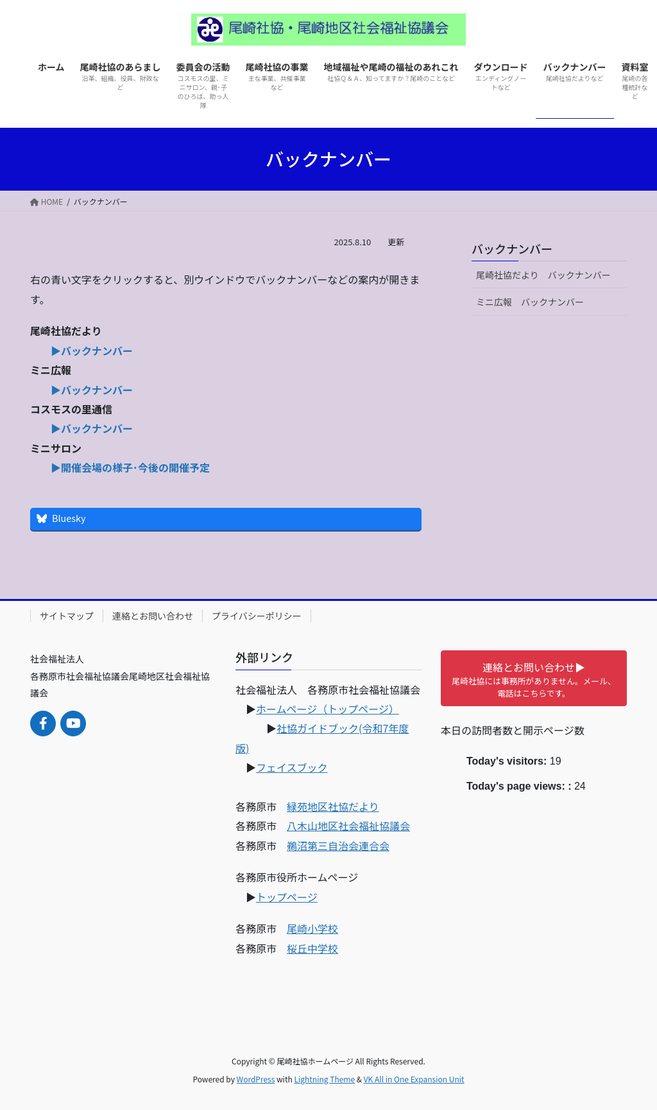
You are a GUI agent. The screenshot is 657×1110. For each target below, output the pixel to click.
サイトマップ (67, 615)
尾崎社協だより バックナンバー (548, 274)
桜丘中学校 (312, 948)
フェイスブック (292, 767)
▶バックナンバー (92, 350)
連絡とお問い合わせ (152, 615)
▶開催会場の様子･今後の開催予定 (130, 467)
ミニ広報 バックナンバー (530, 301)
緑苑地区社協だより (333, 806)
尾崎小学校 (312, 928)
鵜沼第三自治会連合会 (338, 845)
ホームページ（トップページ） (327, 708)
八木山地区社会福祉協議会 (348, 825)
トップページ (287, 897)
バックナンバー (512, 248)
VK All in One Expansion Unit (414, 1078)
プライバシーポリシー (257, 615)
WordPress (256, 1078)
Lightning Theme (324, 1078)
